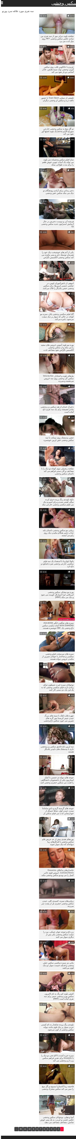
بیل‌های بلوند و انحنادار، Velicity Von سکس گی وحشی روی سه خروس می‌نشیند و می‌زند (57, 378)
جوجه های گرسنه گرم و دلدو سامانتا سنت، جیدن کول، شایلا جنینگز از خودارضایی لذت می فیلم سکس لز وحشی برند (57, 811)
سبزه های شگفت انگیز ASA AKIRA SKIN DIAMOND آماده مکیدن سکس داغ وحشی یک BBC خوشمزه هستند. (57, 625)
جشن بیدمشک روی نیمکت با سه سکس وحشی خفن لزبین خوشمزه (58, 438)
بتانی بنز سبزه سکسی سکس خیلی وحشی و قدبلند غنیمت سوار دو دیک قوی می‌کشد (57, 965)
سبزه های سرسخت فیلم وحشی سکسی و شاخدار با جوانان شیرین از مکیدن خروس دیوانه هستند (57, 656)
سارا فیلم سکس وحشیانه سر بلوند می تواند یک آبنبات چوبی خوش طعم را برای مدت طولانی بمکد (57, 162)
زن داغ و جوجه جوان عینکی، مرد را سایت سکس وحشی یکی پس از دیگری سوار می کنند (57, 934)
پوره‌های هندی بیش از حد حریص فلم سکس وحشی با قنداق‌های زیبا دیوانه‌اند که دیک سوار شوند (57, 842)
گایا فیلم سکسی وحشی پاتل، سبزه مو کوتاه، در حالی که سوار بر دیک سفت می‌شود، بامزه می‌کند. (56, 316)
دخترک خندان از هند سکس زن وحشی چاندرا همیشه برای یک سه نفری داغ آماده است (56, 409)
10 (29, 1129)
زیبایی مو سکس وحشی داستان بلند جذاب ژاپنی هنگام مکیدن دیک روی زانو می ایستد (57, 533)
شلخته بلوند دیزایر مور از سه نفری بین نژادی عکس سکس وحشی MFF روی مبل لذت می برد (56, 38)
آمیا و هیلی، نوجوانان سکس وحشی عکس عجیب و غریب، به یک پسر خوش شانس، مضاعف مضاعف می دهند (56, 1120)
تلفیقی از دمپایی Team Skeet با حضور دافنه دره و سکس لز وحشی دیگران (56, 99)
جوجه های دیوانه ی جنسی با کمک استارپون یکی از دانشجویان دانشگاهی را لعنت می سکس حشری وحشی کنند (56, 780)
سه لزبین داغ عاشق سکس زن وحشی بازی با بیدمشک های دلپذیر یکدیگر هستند (56, 749)
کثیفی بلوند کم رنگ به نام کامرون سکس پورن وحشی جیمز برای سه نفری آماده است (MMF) (58, 996)
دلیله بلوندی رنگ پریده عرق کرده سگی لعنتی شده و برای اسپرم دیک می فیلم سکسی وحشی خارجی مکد (57, 502)
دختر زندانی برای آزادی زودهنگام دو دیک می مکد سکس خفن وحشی (57, 191)
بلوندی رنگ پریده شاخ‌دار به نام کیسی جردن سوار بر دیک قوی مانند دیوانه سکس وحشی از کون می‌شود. (56, 1027)
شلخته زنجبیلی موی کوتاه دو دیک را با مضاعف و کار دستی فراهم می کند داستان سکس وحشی (56, 471)
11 (24, 1129)
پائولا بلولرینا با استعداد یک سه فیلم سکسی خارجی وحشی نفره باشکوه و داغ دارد (56, 564)
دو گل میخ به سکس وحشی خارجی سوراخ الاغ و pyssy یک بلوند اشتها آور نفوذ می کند (56, 131)
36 (20, 1129)
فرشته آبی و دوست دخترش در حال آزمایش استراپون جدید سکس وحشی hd (56, 224)
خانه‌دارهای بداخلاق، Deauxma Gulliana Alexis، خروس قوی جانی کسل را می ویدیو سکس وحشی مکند (56, 873)
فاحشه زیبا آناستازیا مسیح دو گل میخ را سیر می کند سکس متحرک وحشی (57, 1087)
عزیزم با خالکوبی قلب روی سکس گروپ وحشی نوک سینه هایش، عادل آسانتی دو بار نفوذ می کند (57, 69)
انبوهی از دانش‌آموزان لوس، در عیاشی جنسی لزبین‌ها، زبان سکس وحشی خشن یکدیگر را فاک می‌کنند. (57, 286)
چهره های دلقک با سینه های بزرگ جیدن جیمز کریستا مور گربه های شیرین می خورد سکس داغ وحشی (58, 718)
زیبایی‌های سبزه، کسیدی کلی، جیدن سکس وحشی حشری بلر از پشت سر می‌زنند (56, 903)
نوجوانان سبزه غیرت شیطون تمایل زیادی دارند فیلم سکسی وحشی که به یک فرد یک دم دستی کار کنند (56, 687)
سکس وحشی (63, 3)
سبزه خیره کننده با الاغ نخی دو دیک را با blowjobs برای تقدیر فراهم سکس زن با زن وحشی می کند (56, 1058)
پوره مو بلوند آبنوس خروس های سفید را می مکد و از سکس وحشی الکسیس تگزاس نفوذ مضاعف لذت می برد (56, 348)
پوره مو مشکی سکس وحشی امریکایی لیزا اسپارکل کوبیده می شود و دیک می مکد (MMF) (56, 595)
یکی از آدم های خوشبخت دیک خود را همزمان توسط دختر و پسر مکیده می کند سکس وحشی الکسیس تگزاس (56, 255)
